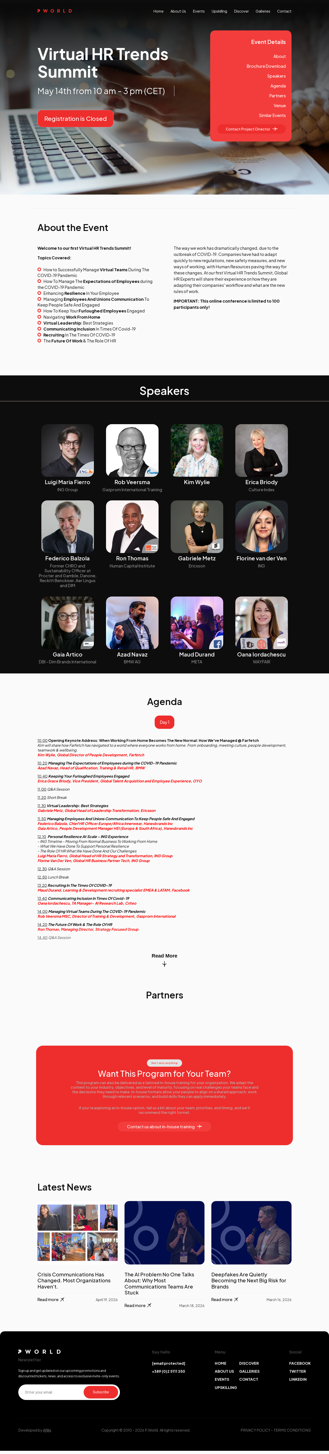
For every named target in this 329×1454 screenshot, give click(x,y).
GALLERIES (249, 1374)
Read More (164, 963)
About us (178, 11)
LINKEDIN (298, 1382)
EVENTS (222, 1382)
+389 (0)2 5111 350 (168, 1374)
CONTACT (248, 1382)
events (199, 11)
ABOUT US (224, 1374)
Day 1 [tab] (164, 724)
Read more (51, 1303)
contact (284, 11)
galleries (263, 11)
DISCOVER (249, 1366)
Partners (277, 95)
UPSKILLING (226, 1390)
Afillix (47, 1433)
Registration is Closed (75, 118)
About (279, 56)
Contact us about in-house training (164, 1129)
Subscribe (101, 1395)
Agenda (278, 85)
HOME (220, 1366)
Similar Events (272, 115)
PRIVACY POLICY (255, 1433)
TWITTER (297, 1374)
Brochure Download (266, 66)
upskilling (219, 11)
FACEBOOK (300, 1366)
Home (158, 11)
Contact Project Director (252, 129)
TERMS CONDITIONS (292, 1433)
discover (241, 11)
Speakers (276, 76)
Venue (280, 105)
